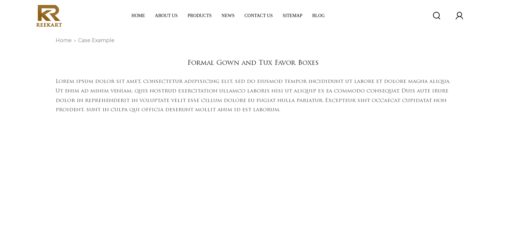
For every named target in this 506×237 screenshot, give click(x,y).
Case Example (96, 40)
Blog (318, 15)
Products (200, 15)
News (228, 15)
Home (138, 15)
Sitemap (292, 15)
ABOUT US (166, 15)
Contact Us (258, 15)
